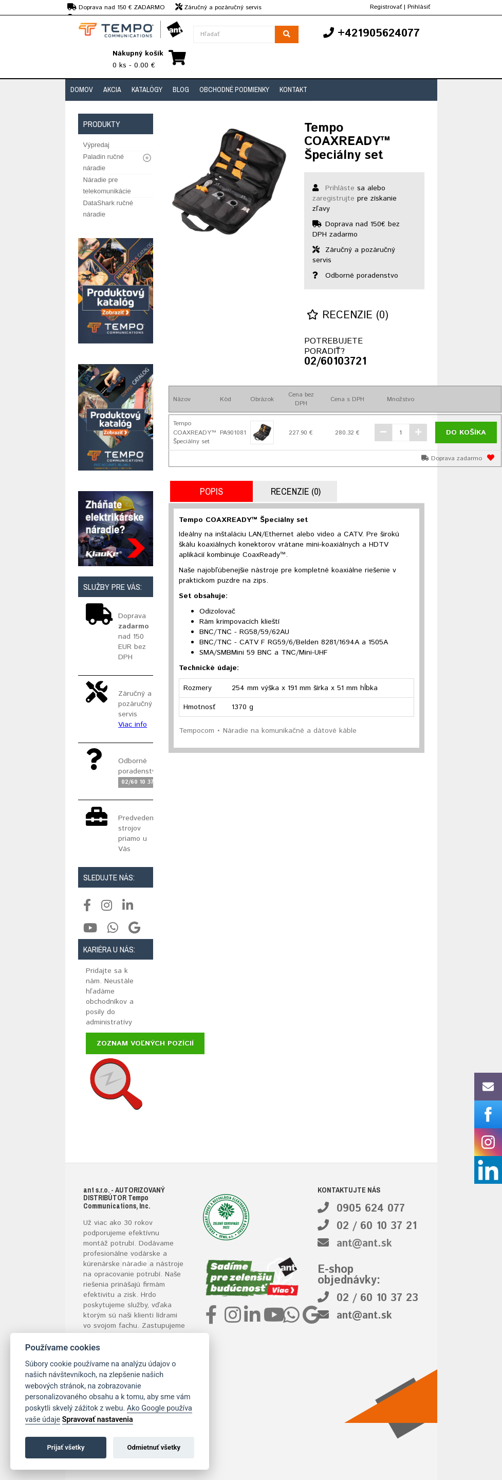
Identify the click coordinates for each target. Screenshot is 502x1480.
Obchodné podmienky (234, 89)
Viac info (132, 724)
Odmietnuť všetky (153, 1447)
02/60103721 (330, 362)
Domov (81, 89)
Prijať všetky (65, 1447)
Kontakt (293, 89)
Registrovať (386, 7)
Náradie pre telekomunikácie (107, 185)
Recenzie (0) (347, 315)
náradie (134, 1264)
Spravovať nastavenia (97, 1419)
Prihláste (340, 188)
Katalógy (147, 89)
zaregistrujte (333, 198)
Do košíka (466, 432)
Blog (181, 89)
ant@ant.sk (364, 1243)
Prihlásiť (418, 7)
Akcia (112, 89)
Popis (211, 491)
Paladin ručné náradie (103, 162)
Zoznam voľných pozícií (145, 1043)
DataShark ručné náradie (108, 208)
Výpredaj (96, 145)
